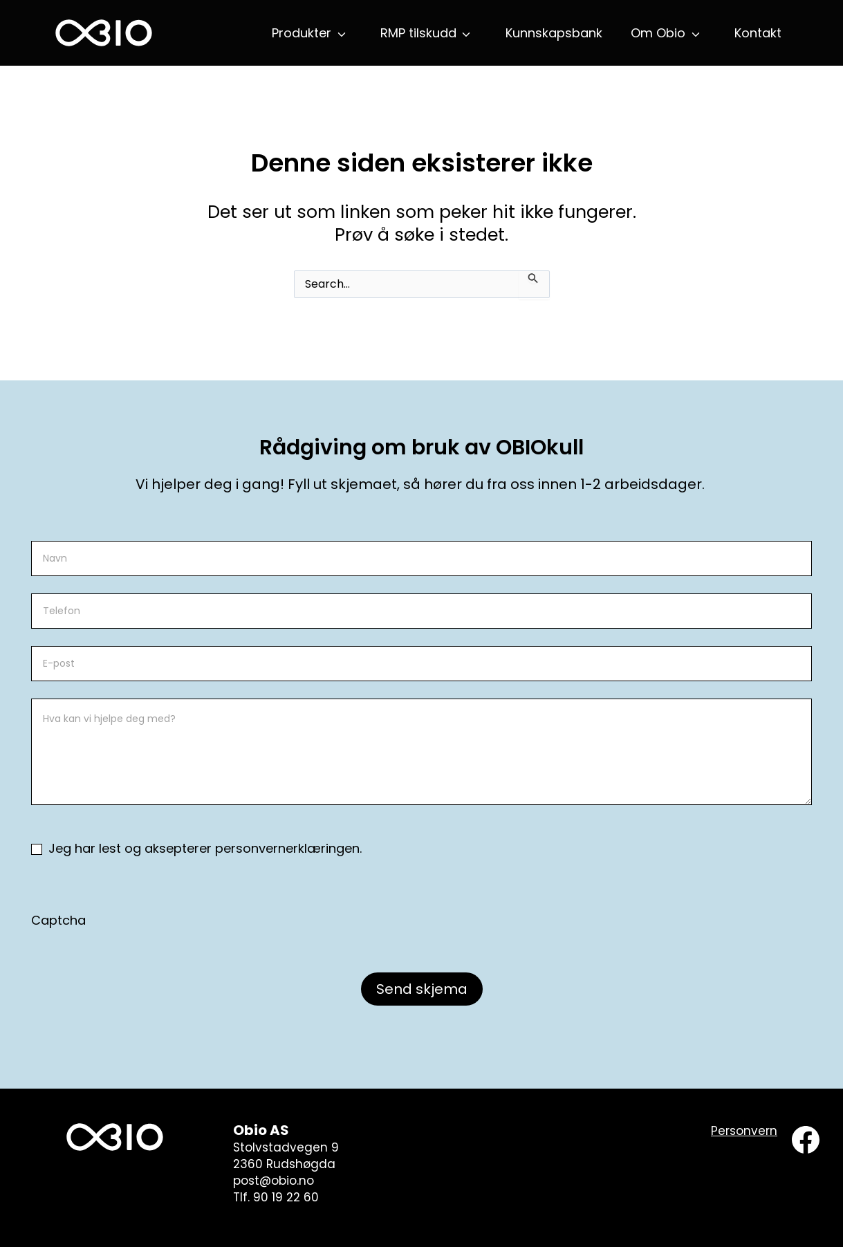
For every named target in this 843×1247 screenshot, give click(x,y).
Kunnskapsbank (554, 32)
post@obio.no (273, 1180)
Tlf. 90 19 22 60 (276, 1197)
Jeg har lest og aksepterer (196, 848)
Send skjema (421, 989)
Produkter (301, 32)
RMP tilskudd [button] (418, 32)
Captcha (58, 920)
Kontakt (757, 32)
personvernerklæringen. (288, 848)
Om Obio (658, 32)
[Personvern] (744, 1131)
